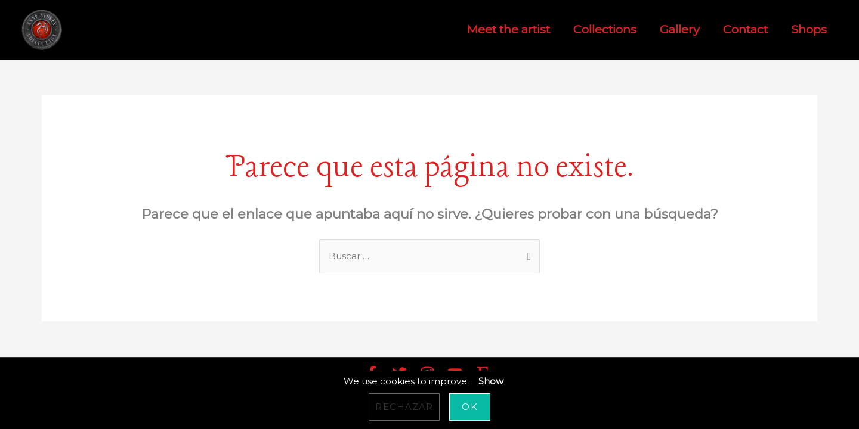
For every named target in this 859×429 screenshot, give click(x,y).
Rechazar (404, 406)
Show (490, 381)
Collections (604, 30)
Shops (809, 30)
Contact (745, 30)
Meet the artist (508, 30)
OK (469, 406)
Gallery (680, 30)
